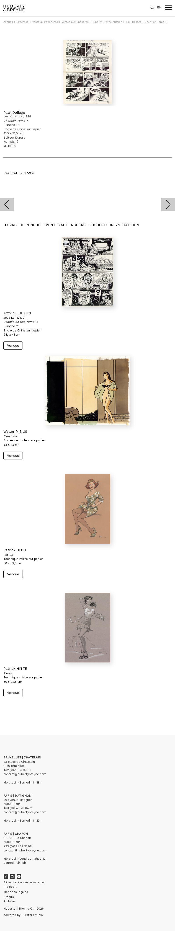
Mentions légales (15, 892)
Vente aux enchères (45, 22)
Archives (9, 901)
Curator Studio (32, 915)
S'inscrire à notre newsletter (24, 882)
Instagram (12, 876)
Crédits (8, 897)
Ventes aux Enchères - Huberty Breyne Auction (92, 22)
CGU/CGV (10, 887)
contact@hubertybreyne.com (24, 774)
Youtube (19, 876)
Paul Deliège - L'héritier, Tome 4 (146, 22)
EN (159, 7)
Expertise (22, 22)
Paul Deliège (14, 112)
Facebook (5, 876)
